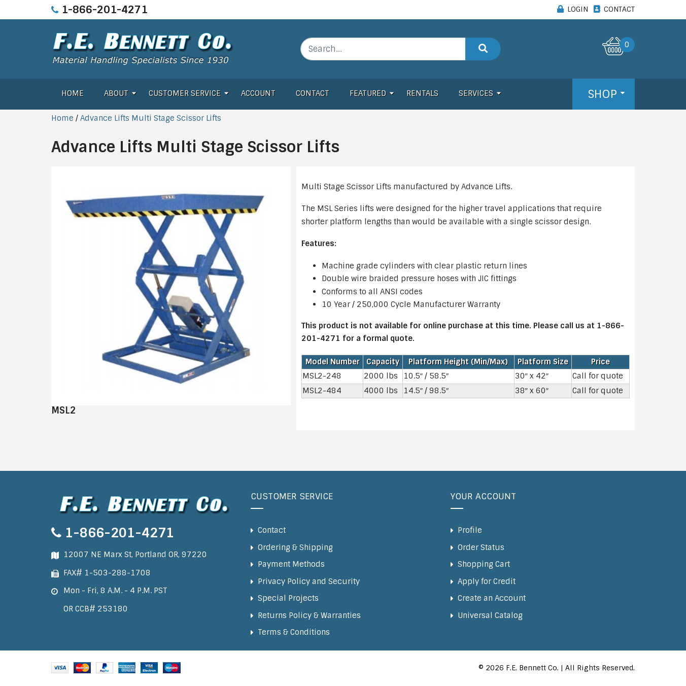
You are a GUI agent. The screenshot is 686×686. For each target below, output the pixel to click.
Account (258, 93)
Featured (368, 93)
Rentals (422, 93)
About (116, 93)
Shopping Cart (484, 564)
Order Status (481, 547)
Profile (470, 530)
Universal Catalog (490, 615)
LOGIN (577, 9)
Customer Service (185, 93)
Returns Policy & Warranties (309, 615)
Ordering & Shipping (295, 547)
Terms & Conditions (294, 632)
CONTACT (619, 9)
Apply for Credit (487, 581)
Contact (312, 93)
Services (476, 93)
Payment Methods (291, 564)
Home (72, 93)
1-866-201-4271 (104, 9)
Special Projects (288, 598)
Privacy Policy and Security (309, 581)
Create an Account (492, 598)
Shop (602, 94)
